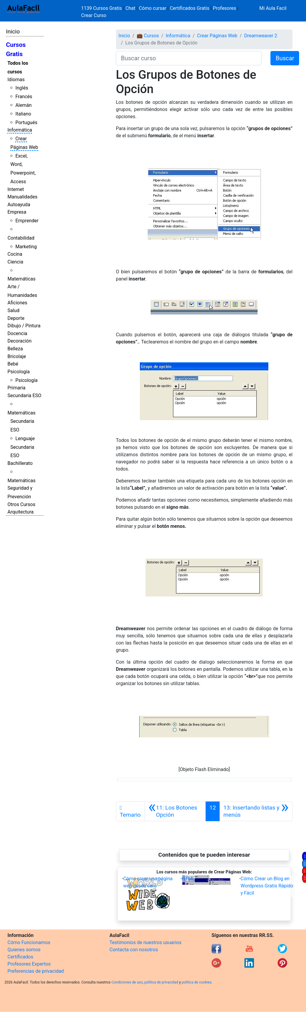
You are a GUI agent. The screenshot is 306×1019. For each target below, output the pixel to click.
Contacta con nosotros (133, 949)
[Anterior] (175, 811)
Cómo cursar (152, 8)
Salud (13, 310)
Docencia (17, 333)
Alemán (23, 105)
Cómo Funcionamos (28, 942)
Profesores (224, 8)
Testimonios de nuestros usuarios (145, 942)
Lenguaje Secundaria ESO (22, 447)
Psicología (18, 371)
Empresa (16, 212)
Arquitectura (20, 512)
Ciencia (15, 262)
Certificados (20, 957)
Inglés (21, 88)
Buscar (285, 58)
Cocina (14, 254)
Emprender (27, 220)
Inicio (13, 31)
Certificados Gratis (189, 8)
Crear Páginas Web (217, 35)
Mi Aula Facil (273, 8)
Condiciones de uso (127, 982)
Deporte (16, 318)
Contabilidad (20, 238)
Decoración (19, 341)
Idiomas (16, 79)
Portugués (26, 122)
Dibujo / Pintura (23, 326)
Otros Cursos (21, 504)
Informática (19, 130)
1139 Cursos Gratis (102, 8)
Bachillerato (20, 463)
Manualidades (22, 197)
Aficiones (17, 303)
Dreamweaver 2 (260, 35)
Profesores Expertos (29, 964)
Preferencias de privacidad (35, 971)
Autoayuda (18, 204)
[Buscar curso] (189, 58)
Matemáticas (21, 279)
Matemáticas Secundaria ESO (21, 421)
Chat (130, 8)
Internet (15, 189)
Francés (23, 96)
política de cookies (197, 982)
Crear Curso (93, 15)
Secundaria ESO (24, 395)
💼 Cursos (148, 35)
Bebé (12, 364)
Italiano (23, 114)
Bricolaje (16, 356)
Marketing (25, 246)
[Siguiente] (256, 811)
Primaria (16, 388)
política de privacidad (161, 982)
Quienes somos (24, 949)
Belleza (15, 349)
